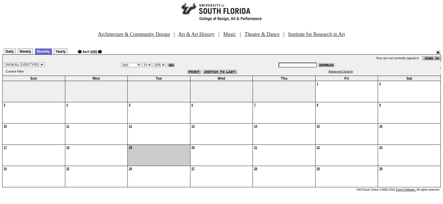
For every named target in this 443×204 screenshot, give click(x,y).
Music (229, 34)
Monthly (43, 52)
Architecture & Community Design (134, 34)
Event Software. (406, 189)
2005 (93, 51)
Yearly (61, 52)
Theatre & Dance (261, 34)
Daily (10, 52)
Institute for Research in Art (316, 34)
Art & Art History (196, 34)
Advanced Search (340, 71)
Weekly (25, 52)
